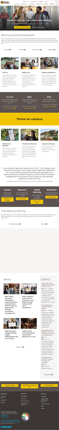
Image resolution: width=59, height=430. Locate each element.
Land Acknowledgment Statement (10, 421)
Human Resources (45, 403)
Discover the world (37, 201)
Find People (34, 1)
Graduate (51, 49)
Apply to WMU (9, 385)
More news (20, 347)
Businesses (3, 400)
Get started (22, 198)
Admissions (24, 4)
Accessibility (44, 396)
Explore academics (48, 72)
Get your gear (51, 197)
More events (48, 374)
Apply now (26, 72)
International (36, 49)
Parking (43, 408)
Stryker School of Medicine (25, 404)
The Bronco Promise (29, 144)
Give (57, 4)
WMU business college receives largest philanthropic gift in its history (11, 334)
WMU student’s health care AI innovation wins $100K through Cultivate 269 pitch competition (28, 302)
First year (7, 49)
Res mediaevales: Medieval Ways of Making (47, 306)
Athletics (46, 4)
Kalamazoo (23, 398)
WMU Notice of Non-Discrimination (10, 420)
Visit (45, 1)
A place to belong (48, 144)
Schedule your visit (38, 27)
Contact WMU (5, 417)
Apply (24, 1)
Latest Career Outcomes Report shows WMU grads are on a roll (28, 333)
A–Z (28, 1)
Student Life (39, 4)
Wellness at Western (6, 145)
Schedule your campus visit (29, 386)
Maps (42, 406)
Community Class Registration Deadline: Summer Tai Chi (48, 285)
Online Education (25, 401)
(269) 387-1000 (5, 415)
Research (52, 4)
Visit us (5, 72)
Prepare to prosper (7, 199)
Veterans (3, 402)
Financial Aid (32, 4)
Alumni (44, 224)
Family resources (15, 224)
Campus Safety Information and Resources (45, 400)
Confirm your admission (22, 27)
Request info (49, 385)
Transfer (22, 49)
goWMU (41, 1)
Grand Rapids (24, 396)
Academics (16, 4)
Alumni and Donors (3, 397)
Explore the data (10, 108)
